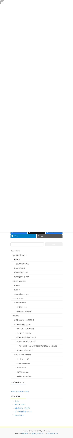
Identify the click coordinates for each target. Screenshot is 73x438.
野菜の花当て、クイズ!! (21, 277)
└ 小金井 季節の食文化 (23, 376)
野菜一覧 (17, 259)
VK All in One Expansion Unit (50, 433)
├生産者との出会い (21, 372)
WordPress (25, 433)
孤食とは (17, 290)
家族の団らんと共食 (19, 281)
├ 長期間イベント (21, 307)
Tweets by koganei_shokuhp (20, 391)
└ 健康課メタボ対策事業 (23, 311)
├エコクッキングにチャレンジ (25, 342)
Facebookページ (17, 382)
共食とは (17, 285)
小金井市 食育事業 (20, 303)
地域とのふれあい (18, 298)
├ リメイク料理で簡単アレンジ (25, 337)
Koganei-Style (15, 251)
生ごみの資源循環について (22, 324)
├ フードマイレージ (22, 359)
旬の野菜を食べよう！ (20, 255)
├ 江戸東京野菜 (20, 368)
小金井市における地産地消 (22, 355)
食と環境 (15, 316)
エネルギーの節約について (24, 350)
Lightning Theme (36, 433)
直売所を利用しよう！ (21, 272)
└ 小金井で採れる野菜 (21, 264)
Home (17, 401)
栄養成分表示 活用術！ (22, 408)
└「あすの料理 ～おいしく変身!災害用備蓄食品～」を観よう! (37, 346)
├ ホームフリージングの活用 (24, 329)
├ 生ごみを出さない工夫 (23, 333)
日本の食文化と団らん (21, 294)
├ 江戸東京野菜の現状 (22, 363)
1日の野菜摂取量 (19, 268)
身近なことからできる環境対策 (24, 320)
